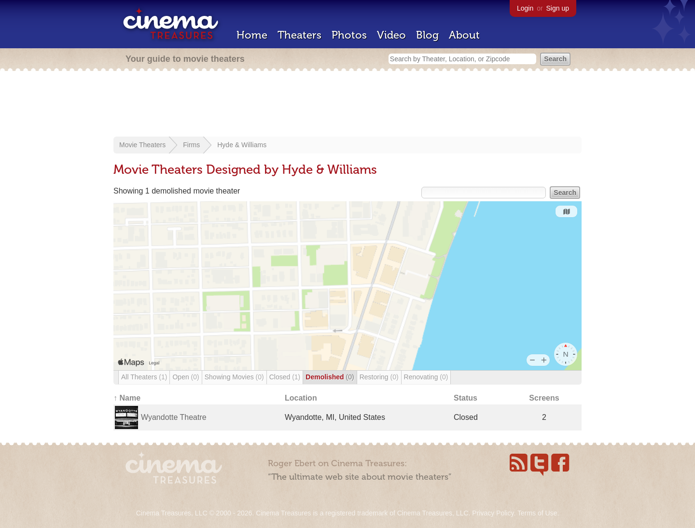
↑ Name (126, 398)
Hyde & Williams (241, 145)
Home (251, 35)
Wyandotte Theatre (174, 417)
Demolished (330, 377)
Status (465, 398)
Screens (544, 398)
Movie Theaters (142, 145)
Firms (191, 145)
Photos (349, 35)
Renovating (426, 377)
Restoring (379, 377)
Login (525, 8)
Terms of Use (537, 513)
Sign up (557, 8)
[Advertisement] (347, 104)
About (464, 35)
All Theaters (144, 377)
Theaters (299, 35)
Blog (427, 35)
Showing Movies (234, 377)
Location (301, 398)
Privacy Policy (493, 513)
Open (185, 377)
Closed (285, 377)
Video (391, 35)
